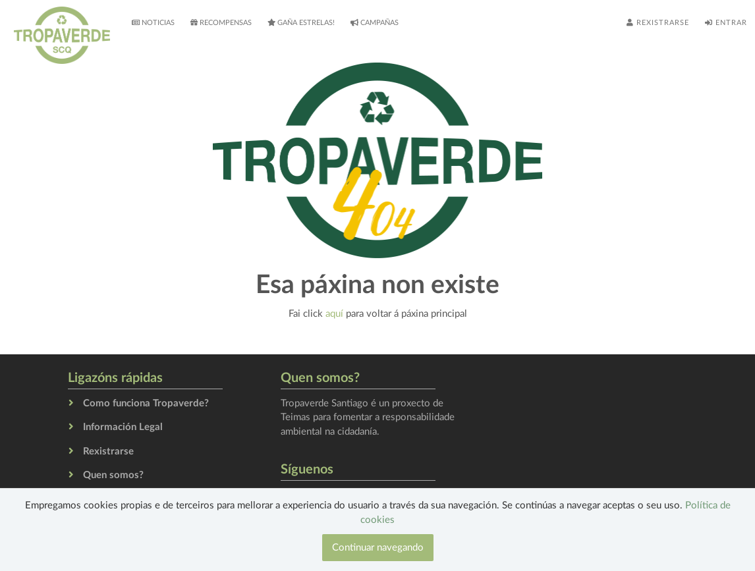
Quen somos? (113, 475)
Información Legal (123, 427)
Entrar (726, 22)
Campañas (374, 22)
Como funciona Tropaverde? (146, 403)
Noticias (153, 22)
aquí (334, 314)
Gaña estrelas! (301, 22)
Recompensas (221, 22)
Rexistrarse (658, 22)
